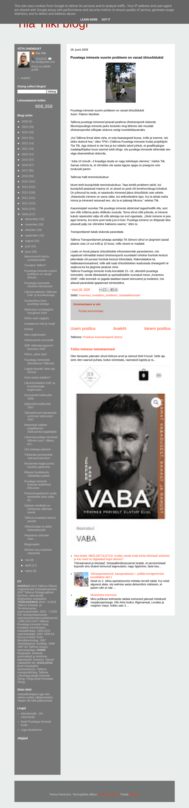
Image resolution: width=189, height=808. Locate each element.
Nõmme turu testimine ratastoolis (38, 551)
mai (27, 560)
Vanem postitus (157, 328)
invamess (85, 295)
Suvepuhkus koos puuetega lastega (36, 302)
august (29, 240)
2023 (25, 137)
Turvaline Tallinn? (35, 265)
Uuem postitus (83, 328)
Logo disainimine (31, 729)
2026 (25, 121)
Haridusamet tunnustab (38, 340)
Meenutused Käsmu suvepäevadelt (36, 258)
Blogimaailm (31, 544)
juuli (28, 246)
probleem (111, 295)
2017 (25, 170)
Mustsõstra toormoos (104, 595)
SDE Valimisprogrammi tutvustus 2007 (38, 347)
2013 (25, 192)
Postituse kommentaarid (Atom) (102, 337)
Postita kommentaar (91, 311)
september (32, 235)
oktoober (31, 229)
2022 (25, 143)
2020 (25, 154)
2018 (25, 165)
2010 (25, 208)
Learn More (89, 19)
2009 (25, 214)
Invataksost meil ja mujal (39, 323)
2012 (25, 197)
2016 (25, 176)
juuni (28, 251)
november (31, 224)
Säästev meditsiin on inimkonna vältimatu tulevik (38, 509)
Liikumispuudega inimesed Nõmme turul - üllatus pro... (40, 441)
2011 (25, 203)
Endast (28, 329)
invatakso (98, 295)
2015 (25, 181)
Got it (106, 19)
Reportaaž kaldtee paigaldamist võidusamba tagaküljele (40, 428)
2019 (25, 159)
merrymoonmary (108, 794)
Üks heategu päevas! (37, 449)
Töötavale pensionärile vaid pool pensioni (38, 456)
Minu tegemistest (34, 334)
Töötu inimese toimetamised (93, 349)
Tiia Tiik (40, 53)
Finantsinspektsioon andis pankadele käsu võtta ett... (40, 497)
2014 (25, 186)
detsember (32, 219)
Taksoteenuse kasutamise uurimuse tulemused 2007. (40, 416)
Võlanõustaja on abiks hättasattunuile (38, 528)
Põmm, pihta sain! (35, 354)
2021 (25, 148)
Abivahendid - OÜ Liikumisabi (32, 715)
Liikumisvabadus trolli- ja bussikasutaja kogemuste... (39, 386)
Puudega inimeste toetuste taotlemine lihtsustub (37, 485)
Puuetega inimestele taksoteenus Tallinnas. (39, 361)
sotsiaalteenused (129, 295)
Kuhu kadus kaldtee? (37, 377)
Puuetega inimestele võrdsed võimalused (38, 284)
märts (29, 571)
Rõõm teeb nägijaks (36, 318)
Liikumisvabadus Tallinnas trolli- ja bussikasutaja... (40, 293)
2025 (25, 126)
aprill (28, 565)
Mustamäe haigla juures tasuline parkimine (39, 465)
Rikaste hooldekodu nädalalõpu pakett (37, 474)
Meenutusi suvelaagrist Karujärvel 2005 (38, 311)
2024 (25, 132)
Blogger (134, 794)
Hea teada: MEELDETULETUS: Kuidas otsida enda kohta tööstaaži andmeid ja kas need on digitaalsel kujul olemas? (121, 557)
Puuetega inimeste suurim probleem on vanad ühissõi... (40, 274)
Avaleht (119, 328)
